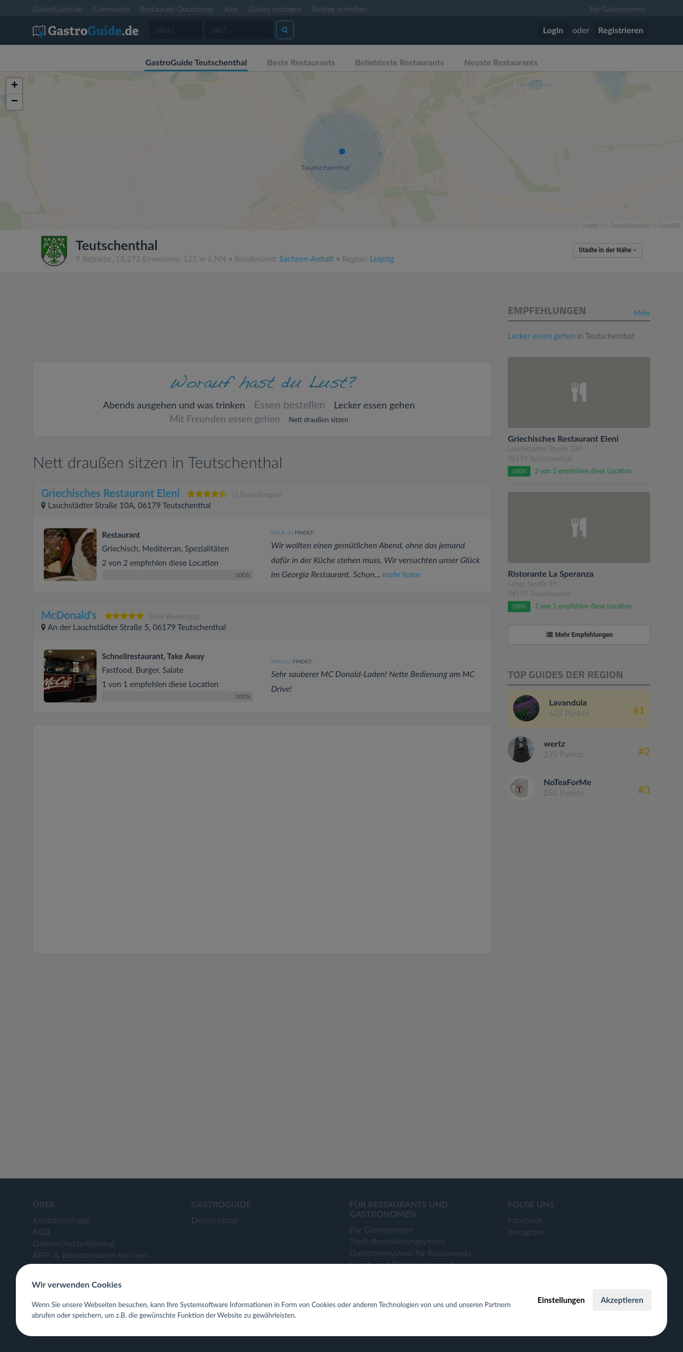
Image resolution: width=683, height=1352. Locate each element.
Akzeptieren (622, 1300)
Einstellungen (561, 1300)
